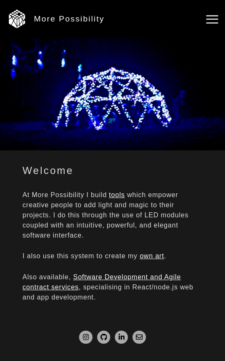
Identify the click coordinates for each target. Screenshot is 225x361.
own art (152, 255)
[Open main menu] (212, 19)
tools (117, 194)
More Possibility (69, 18)
